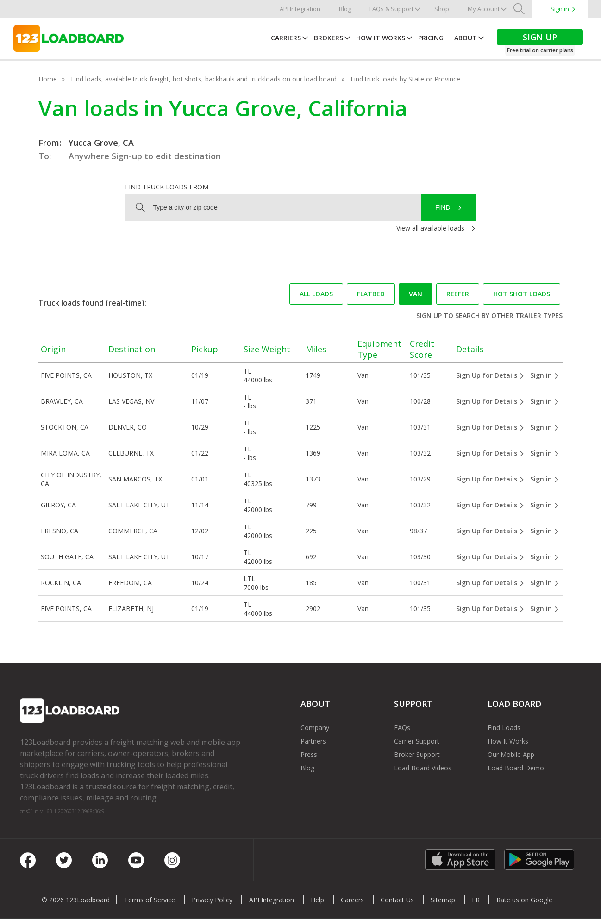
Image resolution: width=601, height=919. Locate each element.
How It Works (380, 37)
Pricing (431, 37)
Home (47, 79)
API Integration (300, 9)
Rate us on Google (524, 899)
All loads (316, 293)
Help (317, 899)
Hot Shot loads (521, 293)
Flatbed (371, 293)
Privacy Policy (212, 899)
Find (443, 207)
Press (308, 754)
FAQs (402, 727)
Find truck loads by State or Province (405, 79)
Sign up (429, 315)
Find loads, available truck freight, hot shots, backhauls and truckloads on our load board (204, 79)
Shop (441, 9)
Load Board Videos (422, 767)
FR (476, 899)
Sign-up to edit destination (166, 156)
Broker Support (417, 754)
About (465, 37)
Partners (313, 741)
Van (415, 293)
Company (314, 727)
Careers (352, 899)
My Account (484, 9)
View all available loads (430, 228)
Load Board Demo (516, 767)
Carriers (286, 37)
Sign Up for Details (490, 375)
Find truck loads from (166, 186)
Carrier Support (416, 741)
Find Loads (504, 727)
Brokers (328, 37)
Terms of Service (149, 899)
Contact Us (397, 899)
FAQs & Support (391, 9)
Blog (345, 9)
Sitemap (443, 899)
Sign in (560, 9)
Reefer (457, 293)
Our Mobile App (511, 754)
